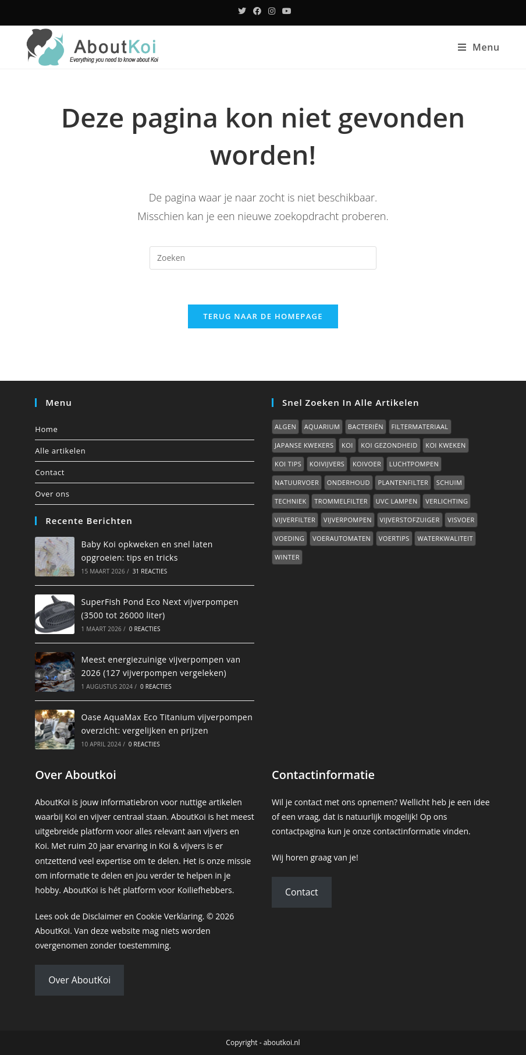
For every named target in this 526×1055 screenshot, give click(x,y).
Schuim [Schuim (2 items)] (449, 482)
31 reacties (150, 571)
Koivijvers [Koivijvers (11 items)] (327, 463)
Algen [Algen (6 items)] (285, 426)
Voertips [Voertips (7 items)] (394, 538)
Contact (50, 472)
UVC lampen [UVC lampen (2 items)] (397, 501)
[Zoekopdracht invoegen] (263, 258)
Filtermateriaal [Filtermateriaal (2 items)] (420, 426)
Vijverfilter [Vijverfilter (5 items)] (295, 519)
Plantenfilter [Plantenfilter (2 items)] (403, 482)
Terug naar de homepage (263, 316)
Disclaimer (102, 916)
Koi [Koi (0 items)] (347, 445)
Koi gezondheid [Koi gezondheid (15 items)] (389, 445)
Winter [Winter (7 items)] (287, 557)
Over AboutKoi (79, 979)
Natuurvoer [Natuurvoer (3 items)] (297, 482)
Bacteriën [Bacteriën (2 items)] (365, 426)
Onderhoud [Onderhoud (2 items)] (348, 482)
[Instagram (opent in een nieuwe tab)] (272, 11)
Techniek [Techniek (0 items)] (291, 501)
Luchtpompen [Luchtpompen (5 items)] (414, 463)
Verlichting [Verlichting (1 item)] (446, 501)
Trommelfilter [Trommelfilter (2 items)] (341, 501)
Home (46, 429)
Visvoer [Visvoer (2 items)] (460, 519)
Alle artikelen (60, 450)
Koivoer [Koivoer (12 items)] (367, 463)
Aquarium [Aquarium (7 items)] (322, 426)
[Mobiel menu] (479, 47)
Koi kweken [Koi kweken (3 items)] (445, 445)
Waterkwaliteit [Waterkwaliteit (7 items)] (445, 538)
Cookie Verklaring (169, 916)
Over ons (52, 493)
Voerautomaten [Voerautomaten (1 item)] (341, 538)
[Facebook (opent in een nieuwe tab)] (257, 11)
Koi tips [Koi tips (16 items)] (288, 463)
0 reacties (145, 629)
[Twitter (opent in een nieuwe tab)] (242, 11)
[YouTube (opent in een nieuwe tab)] (285, 11)
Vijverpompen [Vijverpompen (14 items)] (348, 519)
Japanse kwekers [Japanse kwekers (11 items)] (304, 445)
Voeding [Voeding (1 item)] (289, 538)
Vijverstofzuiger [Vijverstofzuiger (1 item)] (410, 519)
